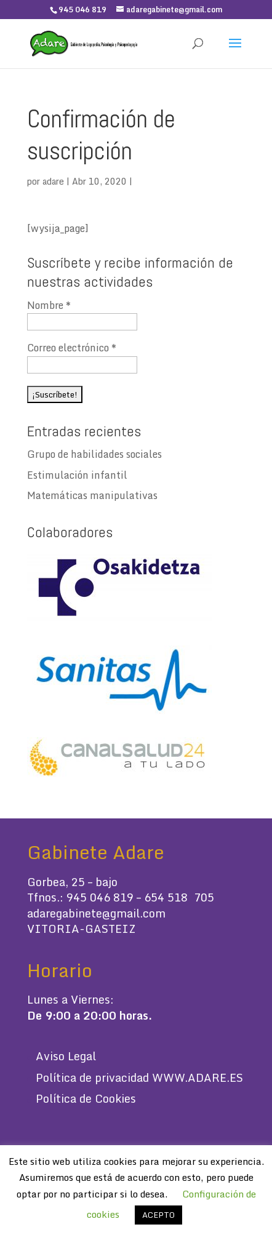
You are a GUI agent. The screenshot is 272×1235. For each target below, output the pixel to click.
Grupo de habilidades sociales (94, 454)
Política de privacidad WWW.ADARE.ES (139, 1077)
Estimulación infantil (77, 475)
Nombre (49, 305)
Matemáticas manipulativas (92, 495)
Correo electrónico (71, 348)
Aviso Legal (66, 1056)
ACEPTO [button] (158, 1214)
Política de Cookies (86, 1098)
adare (53, 181)
